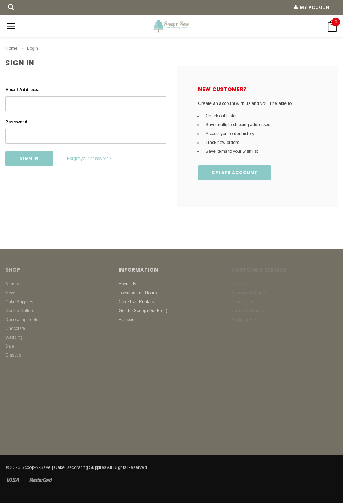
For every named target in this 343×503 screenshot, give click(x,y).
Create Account (234, 173)
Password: (17, 121)
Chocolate (15, 328)
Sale (9, 346)
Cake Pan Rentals (136, 301)
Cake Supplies (19, 301)
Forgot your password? (89, 158)
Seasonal (14, 284)
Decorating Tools (21, 319)
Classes (13, 355)
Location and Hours (138, 292)
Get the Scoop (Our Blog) (143, 310)
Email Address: (22, 89)
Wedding (14, 337)
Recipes (126, 319)
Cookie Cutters (19, 310)
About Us (127, 284)
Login (32, 48)
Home (11, 48)
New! (10, 292)
